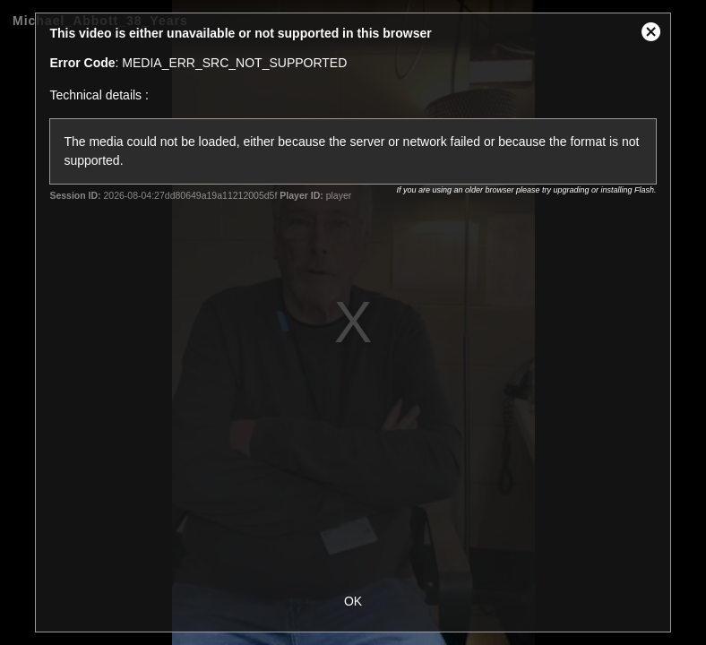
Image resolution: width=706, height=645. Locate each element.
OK (353, 601)
